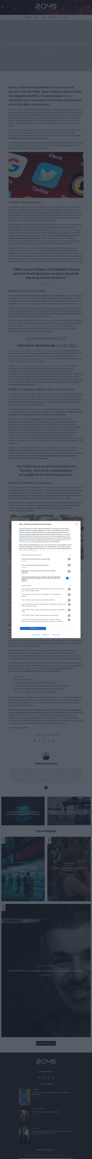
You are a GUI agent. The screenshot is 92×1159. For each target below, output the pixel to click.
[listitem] (46, 555)
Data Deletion (36, 635)
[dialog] (46, 579)
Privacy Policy (56, 635)
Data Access (45, 635)
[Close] (77, 524)
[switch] (68, 559)
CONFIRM (33, 628)
